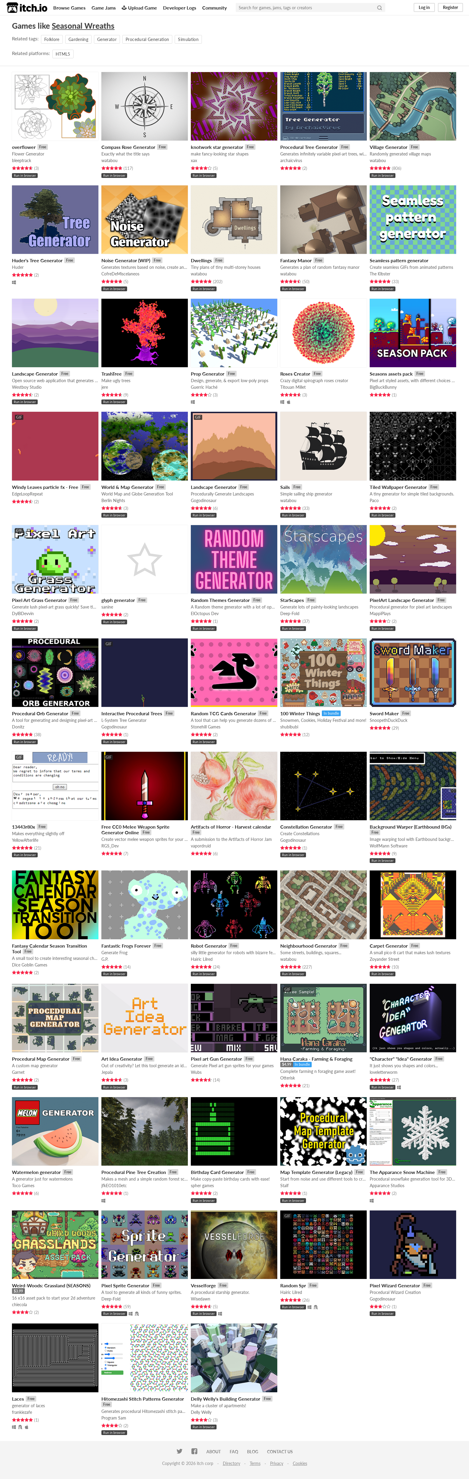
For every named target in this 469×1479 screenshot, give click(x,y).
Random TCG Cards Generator (223, 713)
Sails (285, 487)
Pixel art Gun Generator (216, 1059)
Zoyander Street (384, 959)
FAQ (234, 1451)
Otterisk (287, 1077)
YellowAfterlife (25, 840)
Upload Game (139, 7)
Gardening (78, 39)
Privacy (276, 1463)
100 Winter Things (300, 713)
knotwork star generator (217, 147)
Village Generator (388, 147)
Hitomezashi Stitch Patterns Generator (142, 1399)
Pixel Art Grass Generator (39, 600)
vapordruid (201, 845)
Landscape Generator (35, 373)
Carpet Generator (389, 946)
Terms (255, 1463)
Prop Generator (207, 373)
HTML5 (63, 54)
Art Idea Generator (121, 1059)
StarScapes (292, 600)
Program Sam (113, 1417)
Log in (424, 7)
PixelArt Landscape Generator (402, 600)
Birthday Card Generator (217, 1172)
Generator (107, 39)
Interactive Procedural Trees (131, 713)
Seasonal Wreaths (83, 26)
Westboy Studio (27, 387)
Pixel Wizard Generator (395, 1285)
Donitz (18, 726)
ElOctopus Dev (205, 613)
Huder (18, 267)
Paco (374, 500)
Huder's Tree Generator (37, 260)
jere (104, 387)
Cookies (300, 1463)
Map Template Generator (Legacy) (316, 1172)
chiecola (19, 1304)
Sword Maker (384, 713)
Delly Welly (201, 1412)
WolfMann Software (388, 845)
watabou (109, 160)
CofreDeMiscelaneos (120, 273)
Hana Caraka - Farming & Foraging (316, 1059)
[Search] (379, 7)
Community (214, 7)
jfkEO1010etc (114, 1185)
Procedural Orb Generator (40, 713)
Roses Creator (295, 373)
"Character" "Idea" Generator (401, 1059)
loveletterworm (384, 1072)
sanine (107, 606)
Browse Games (69, 7)
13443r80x (23, 827)
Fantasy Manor (296, 260)
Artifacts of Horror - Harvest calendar (231, 827)
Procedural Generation (147, 39)
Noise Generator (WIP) (125, 260)
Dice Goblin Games (29, 964)
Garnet (18, 1072)
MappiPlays (380, 613)
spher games (202, 1185)
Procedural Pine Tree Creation (133, 1172)
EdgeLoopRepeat (27, 493)
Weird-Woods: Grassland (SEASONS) (51, 1285)
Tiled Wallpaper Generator (398, 487)
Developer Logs (179, 7)
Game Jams (104, 7)
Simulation (188, 39)
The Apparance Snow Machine (402, 1172)
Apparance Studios (387, 1185)
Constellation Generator (306, 827)
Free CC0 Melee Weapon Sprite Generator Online (135, 829)
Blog (252, 1451)
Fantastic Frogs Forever (126, 946)
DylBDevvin (23, 613)
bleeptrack (21, 160)
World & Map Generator (127, 487)
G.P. (104, 959)
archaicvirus (291, 160)
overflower (24, 147)
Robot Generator (209, 946)
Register (450, 7)
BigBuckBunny (383, 387)
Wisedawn (200, 1298)
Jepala (107, 1072)
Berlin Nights (113, 500)
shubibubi (289, 726)
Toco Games (23, 1185)
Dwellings (201, 260)
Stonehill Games (205, 726)
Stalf (284, 1185)
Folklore (52, 39)
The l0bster (380, 273)
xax (194, 160)
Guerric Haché (204, 387)
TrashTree (111, 373)
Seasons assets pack (391, 373)
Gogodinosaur (204, 500)
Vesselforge (203, 1285)
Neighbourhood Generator (308, 946)
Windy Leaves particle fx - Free (45, 487)
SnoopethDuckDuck (388, 720)
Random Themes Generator (220, 600)
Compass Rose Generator (128, 147)
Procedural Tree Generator (309, 147)
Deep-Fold (289, 613)
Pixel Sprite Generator (125, 1285)
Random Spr (293, 1285)
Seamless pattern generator (399, 260)
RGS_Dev (110, 845)
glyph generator (118, 600)
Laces (18, 1399)
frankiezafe (22, 1412)
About (213, 1451)
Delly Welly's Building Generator (225, 1399)
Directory (231, 1463)
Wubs (196, 1072)
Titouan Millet (293, 387)
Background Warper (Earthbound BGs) (410, 827)
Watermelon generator (36, 1172)
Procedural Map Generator (40, 1059)
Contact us (280, 1451)
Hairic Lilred (202, 959)
